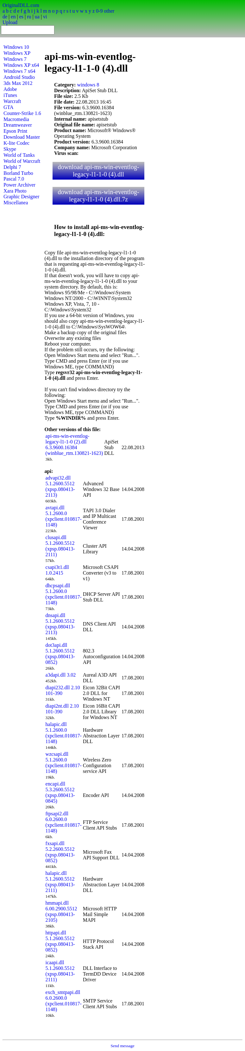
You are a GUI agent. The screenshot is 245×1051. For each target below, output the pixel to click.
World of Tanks (19, 155)
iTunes (10, 95)
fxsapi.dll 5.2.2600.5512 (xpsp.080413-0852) (60, 852)
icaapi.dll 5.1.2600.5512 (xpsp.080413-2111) (60, 971)
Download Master (21, 137)
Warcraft (12, 101)
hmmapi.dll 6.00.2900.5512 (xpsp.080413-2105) (61, 911)
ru (29, 16)
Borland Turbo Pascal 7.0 (18, 176)
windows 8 (88, 84)
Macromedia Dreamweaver (17, 122)
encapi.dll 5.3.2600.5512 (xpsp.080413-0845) (60, 792)
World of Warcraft (21, 161)
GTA (8, 107)
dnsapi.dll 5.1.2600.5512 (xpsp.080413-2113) (60, 624)
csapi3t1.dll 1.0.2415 (57, 570)
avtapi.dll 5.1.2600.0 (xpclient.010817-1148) (64, 516)
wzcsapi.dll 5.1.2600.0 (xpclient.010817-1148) (64, 762)
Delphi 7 (12, 167)
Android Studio (19, 77)
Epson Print (15, 131)
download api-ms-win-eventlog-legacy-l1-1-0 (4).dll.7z (98, 195)
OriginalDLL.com (21, 5)
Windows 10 (16, 47)
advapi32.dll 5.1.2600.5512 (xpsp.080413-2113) (60, 486)
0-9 (99, 11)
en (13, 16)
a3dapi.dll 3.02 (61, 675)
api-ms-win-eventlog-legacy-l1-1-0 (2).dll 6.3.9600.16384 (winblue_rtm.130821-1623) (74, 444)
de (5, 16)
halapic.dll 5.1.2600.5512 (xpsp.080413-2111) (60, 881)
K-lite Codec (16, 143)
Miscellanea (15, 202)
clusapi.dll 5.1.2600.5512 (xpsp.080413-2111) (60, 546)
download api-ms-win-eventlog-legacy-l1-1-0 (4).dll (98, 170)
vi (45, 16)
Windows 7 (15, 59)
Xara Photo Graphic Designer (21, 193)
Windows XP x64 (21, 65)
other (109, 11)
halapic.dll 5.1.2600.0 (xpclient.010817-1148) (64, 733)
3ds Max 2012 (18, 83)
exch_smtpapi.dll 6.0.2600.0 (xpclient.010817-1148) (64, 1001)
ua (37, 16)
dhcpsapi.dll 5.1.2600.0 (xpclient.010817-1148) (64, 594)
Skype (9, 149)
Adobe (10, 89)
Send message (122, 1045)
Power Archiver (19, 185)
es (21, 16)
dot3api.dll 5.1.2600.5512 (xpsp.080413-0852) (60, 653)
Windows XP (16, 53)
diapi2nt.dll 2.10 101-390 (62, 708)
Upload (10, 22)
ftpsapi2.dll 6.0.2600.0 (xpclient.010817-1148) (64, 822)
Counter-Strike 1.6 (22, 113)
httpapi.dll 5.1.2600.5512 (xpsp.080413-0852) (60, 941)
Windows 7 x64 (19, 71)
